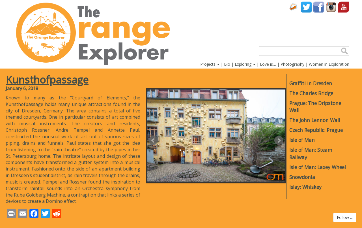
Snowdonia (302, 177)
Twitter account (306, 6)
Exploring (245, 64)
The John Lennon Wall (314, 120)
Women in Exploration (329, 64)
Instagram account (331, 6)
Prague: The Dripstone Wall (315, 107)
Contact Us (293, 6)
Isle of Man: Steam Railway (310, 153)
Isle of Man (302, 140)
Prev (153, 140)
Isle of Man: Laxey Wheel (317, 167)
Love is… (268, 64)
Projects (209, 64)
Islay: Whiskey (305, 187)
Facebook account (318, 6)
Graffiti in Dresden (310, 83)
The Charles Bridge (311, 93)
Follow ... (345, 217)
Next (278, 140)
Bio (227, 64)
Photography (292, 64)
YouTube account (343, 6)
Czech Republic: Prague (316, 130)
